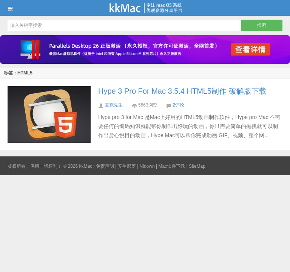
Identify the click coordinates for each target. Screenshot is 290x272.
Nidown (147, 166)
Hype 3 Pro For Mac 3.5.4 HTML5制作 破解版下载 (182, 91)
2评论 (178, 105)
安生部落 (127, 166)
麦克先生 (114, 105)
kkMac (145, 8)
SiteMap (197, 166)
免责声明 (105, 166)
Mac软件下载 (171, 166)
